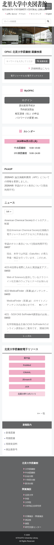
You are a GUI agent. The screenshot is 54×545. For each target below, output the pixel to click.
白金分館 (28, 476)
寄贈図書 (9, 438)
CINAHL (27, 372)
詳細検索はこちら (39, 68)
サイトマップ (35, 14)
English (48, 14)
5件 (8, 211)
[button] (4, 35)
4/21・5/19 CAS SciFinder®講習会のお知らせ (28, 314)
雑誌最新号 (10, 449)
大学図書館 (29, 469)
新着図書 (9, 432)
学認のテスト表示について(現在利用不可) (26, 244)
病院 (26, 523)
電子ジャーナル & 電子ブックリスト (27, 76)
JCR (27, 387)
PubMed (27, 365)
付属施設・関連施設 (33, 516)
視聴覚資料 (10, 444)
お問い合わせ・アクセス (15, 14)
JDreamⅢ (27, 379)
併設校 (27, 520)
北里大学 (28, 495)
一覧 (42, 413)
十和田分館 (29, 480)
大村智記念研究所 (32, 506)
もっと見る (27, 336)
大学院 (27, 502)
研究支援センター (32, 527)
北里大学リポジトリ (27, 394)
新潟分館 (28, 483)
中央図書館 (29, 472)
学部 (26, 499)
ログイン (27, 100)
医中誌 (27, 358)
